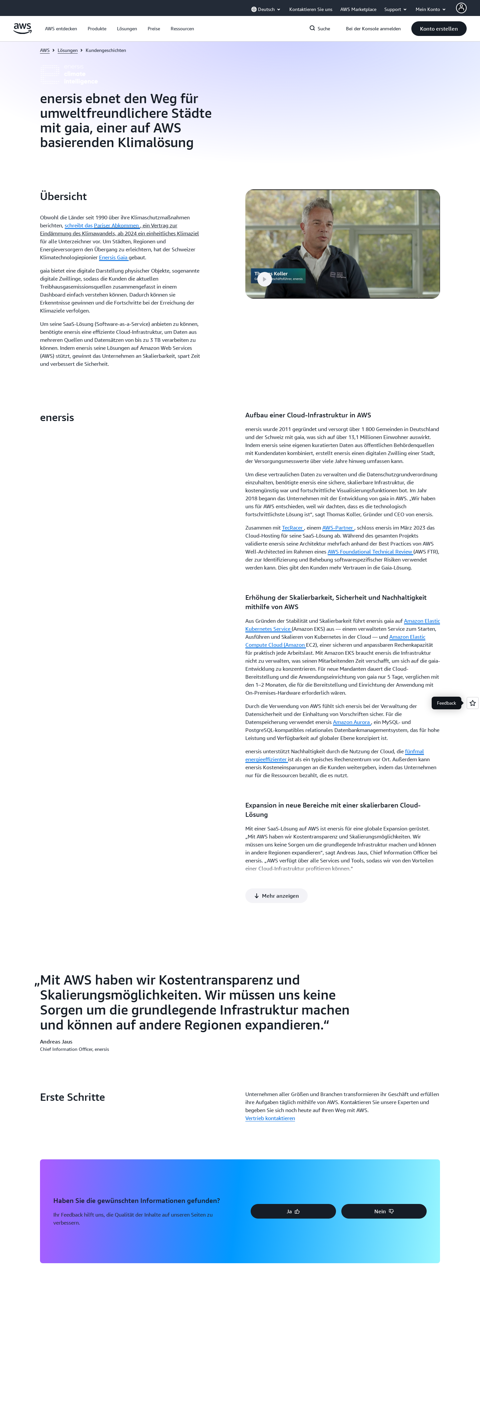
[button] (61, 29)
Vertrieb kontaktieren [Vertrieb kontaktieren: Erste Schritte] (270, 830)
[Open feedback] (473, 703)
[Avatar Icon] (461, 8)
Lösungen (68, 50)
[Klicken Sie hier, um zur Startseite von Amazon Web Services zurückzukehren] (22, 32)
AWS (45, 50)
